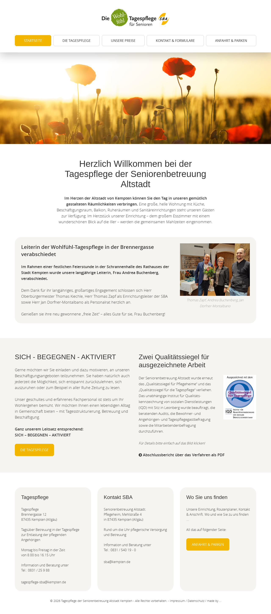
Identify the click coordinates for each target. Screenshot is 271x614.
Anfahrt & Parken (231, 40)
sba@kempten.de (117, 561)
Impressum (177, 601)
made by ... (214, 601)
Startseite (33, 40)
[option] (135, 98)
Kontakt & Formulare (175, 40)
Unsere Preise (123, 40)
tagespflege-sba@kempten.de (43, 582)
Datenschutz (196, 601)
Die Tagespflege (76, 40)
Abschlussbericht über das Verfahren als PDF (182, 454)
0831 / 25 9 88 (39, 570)
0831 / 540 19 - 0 (123, 550)
